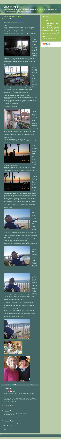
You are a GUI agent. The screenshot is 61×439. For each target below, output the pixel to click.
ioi (11, 391)
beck (12, 421)
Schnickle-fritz (11, 7)
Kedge (47, 20)
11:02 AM (7, 411)
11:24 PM (7, 421)
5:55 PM (15, 384)
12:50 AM (7, 391)
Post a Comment (8, 425)
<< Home (5, 429)
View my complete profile (50, 38)
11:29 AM (7, 405)
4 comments (35, 384)
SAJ (12, 405)
